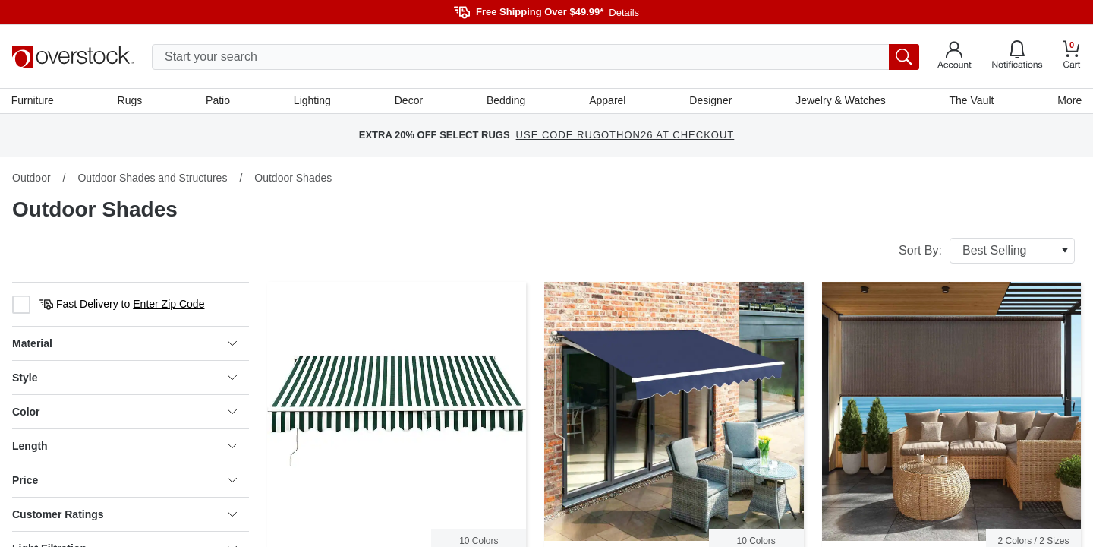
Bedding (506, 101)
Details (624, 12)
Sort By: (987, 251)
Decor (409, 101)
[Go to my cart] (1072, 56)
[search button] (904, 57)
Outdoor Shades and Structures (152, 178)
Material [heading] (124, 344)
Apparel (607, 101)
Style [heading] (124, 378)
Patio (218, 101)
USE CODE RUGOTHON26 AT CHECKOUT (625, 136)
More (1069, 101)
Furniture (33, 101)
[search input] (535, 57)
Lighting (312, 101)
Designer (710, 101)
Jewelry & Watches (840, 101)
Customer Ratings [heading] (124, 515)
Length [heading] (124, 447)
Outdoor (31, 178)
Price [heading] (124, 481)
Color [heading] (124, 412)
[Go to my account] (954, 57)
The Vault (971, 101)
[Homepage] (73, 57)
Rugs (130, 101)
